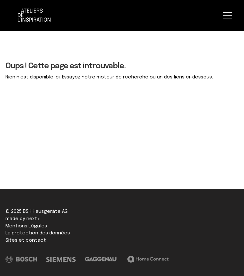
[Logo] (34, 15)
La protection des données (37, 233)
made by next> (22, 218)
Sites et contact (25, 240)
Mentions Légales (26, 226)
